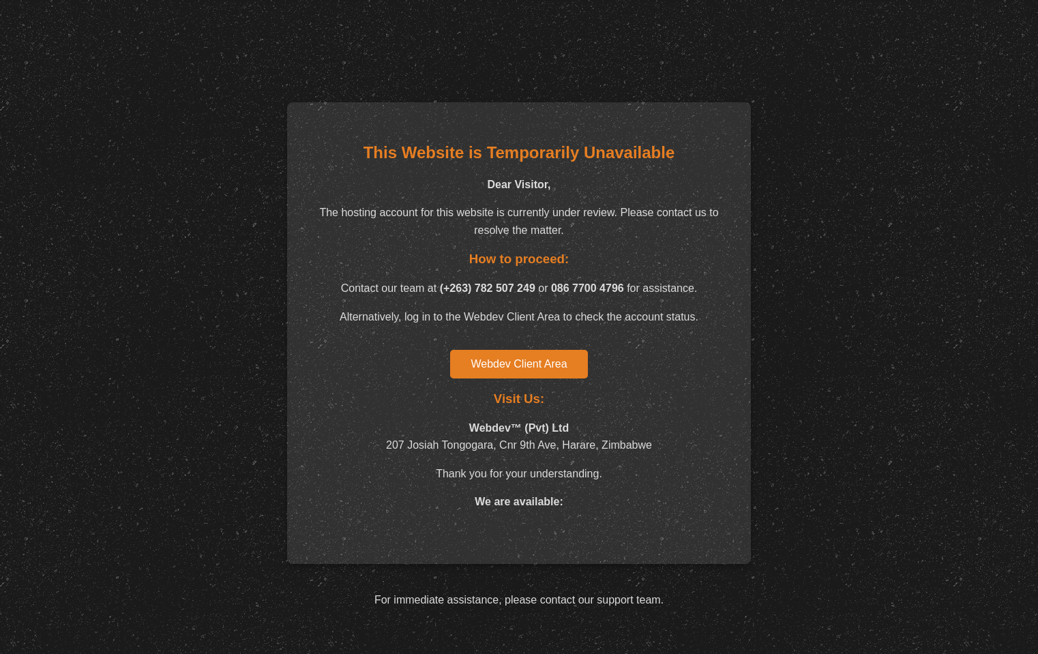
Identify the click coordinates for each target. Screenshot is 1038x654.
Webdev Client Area (519, 364)
